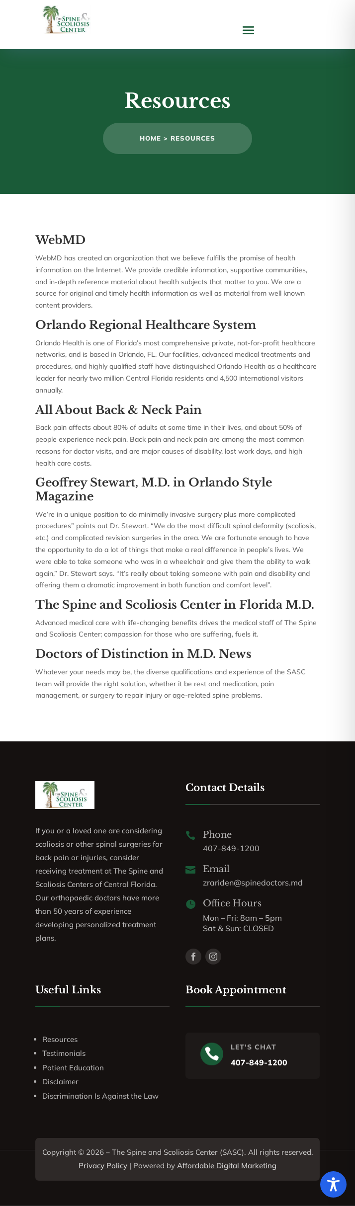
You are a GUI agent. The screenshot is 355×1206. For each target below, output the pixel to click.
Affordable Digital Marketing (226, 1165)
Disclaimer (60, 1081)
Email (216, 869)
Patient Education (73, 1067)
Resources (193, 138)
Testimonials (64, 1053)
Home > (155, 138)
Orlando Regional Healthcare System (145, 325)
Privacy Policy (103, 1165)
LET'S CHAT (253, 1047)
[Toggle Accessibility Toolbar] (333, 1184)
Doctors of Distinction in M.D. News (143, 654)
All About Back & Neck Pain (118, 410)
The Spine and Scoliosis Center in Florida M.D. (174, 605)
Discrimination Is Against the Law (100, 1096)
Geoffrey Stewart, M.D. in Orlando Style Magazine (153, 489)
